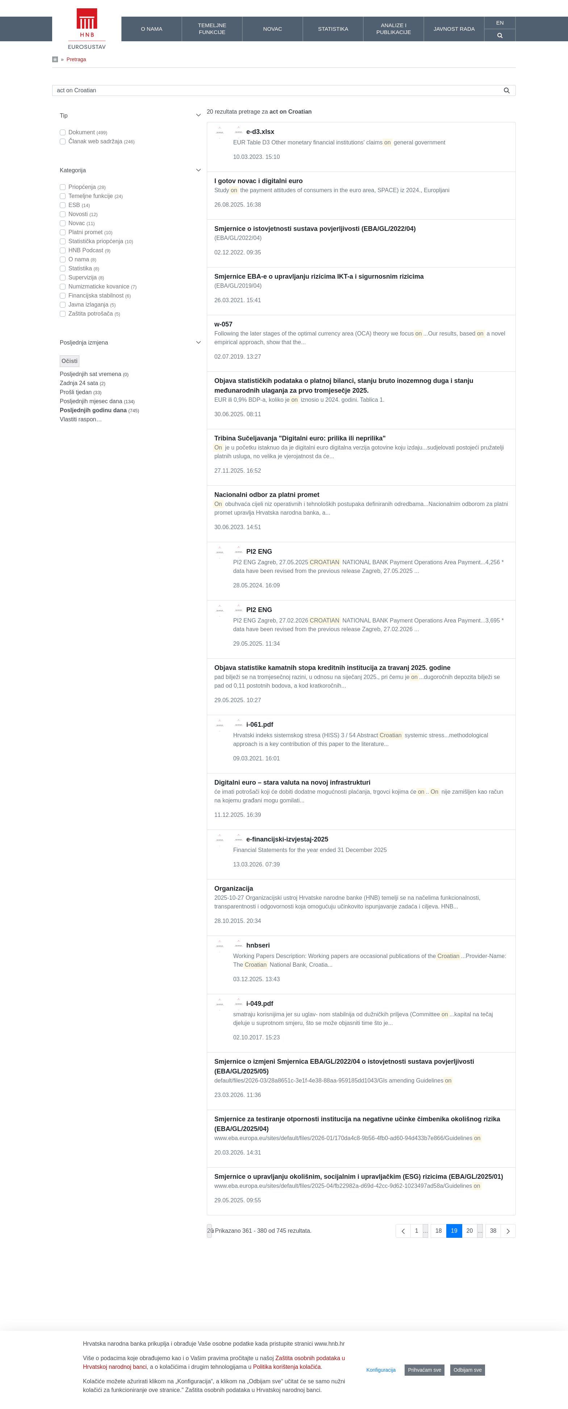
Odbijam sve (468, 1370)
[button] (129, 115)
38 (495, 1232)
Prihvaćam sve (424, 1370)
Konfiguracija (381, 1370)
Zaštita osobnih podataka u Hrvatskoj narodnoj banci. (253, 1390)
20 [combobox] (209, 1231)
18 (441, 1232)
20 (472, 1232)
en (500, 23)
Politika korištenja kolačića (287, 1367)
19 (456, 1232)
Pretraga (76, 59)
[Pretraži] (275, 90)
